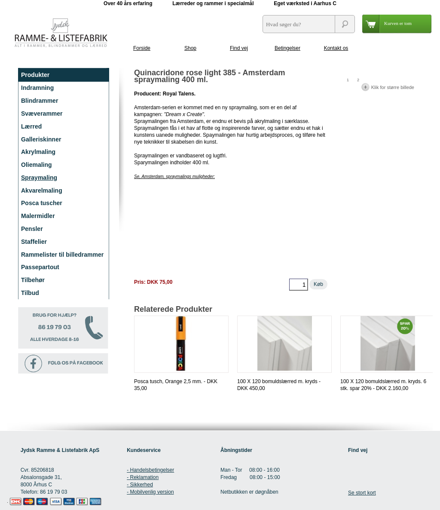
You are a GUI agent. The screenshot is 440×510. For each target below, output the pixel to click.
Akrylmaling (38, 151)
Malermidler (38, 215)
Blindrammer (39, 100)
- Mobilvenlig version (150, 492)
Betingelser (287, 48)
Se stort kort (362, 493)
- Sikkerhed (140, 485)
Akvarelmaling (41, 190)
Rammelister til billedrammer (62, 254)
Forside (141, 48)
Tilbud (30, 292)
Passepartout (40, 267)
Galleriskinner (41, 139)
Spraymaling (39, 177)
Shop (190, 48)
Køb (318, 284)
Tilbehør (33, 280)
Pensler (32, 228)
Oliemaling (36, 164)
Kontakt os (336, 48)
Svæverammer (42, 113)
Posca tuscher (41, 203)
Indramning (37, 87)
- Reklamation (143, 477)
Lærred (31, 126)
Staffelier (34, 241)
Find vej (239, 48)
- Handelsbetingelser (150, 470)
